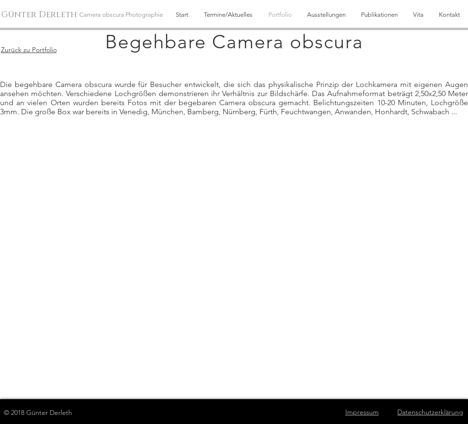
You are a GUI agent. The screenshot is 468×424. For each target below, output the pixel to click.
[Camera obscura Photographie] (124, 15)
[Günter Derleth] (40, 15)
